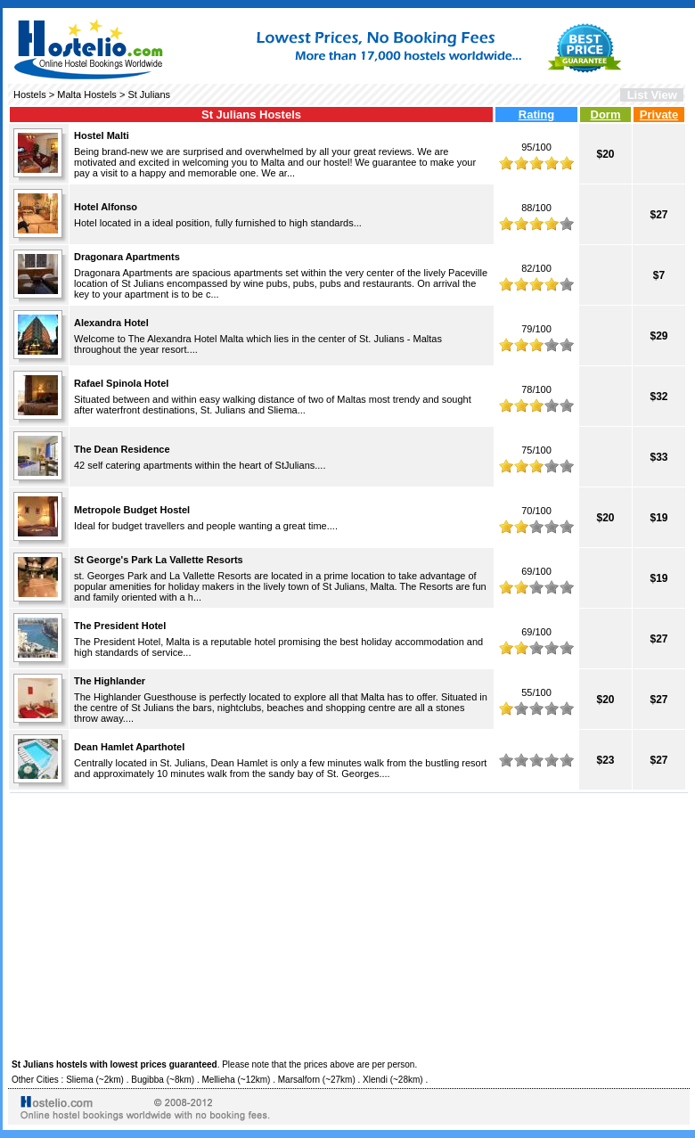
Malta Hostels (87, 94)
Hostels (29, 94)
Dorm (606, 114)
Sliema (80, 1080)
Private (659, 114)
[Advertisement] (349, 923)
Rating (536, 114)
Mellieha (217, 1080)
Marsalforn (299, 1080)
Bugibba (147, 1080)
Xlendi (375, 1080)
